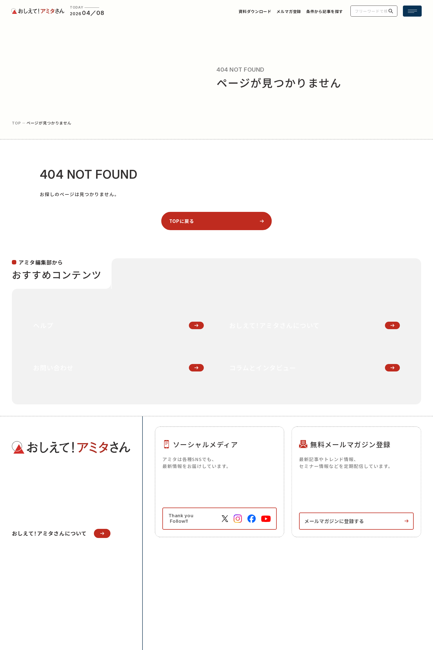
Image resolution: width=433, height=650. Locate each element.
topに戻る (181, 221)
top (16, 123)
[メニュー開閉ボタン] (412, 11)
